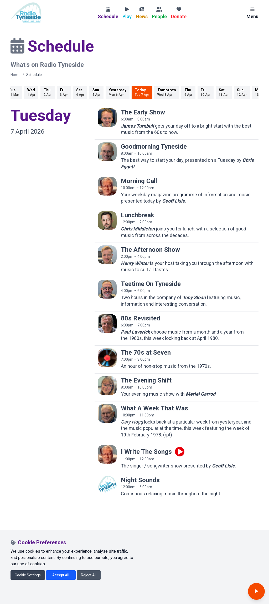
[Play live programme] (179, 451)
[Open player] (256, 591)
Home (15, 75)
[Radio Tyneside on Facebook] (14, 553)
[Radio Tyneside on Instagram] (38, 553)
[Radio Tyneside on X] (26, 553)
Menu (252, 13)
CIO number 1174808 (51, 596)
